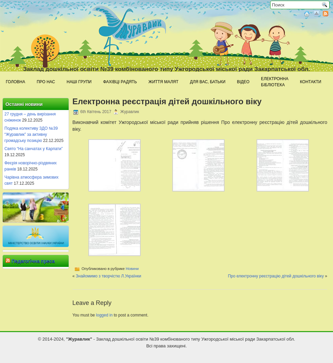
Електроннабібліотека (274, 81)
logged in (104, 315)
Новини (132, 269)
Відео (243, 81)
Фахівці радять (120, 81)
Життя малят (163, 81)
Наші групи (79, 81)
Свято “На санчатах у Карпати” (33, 148)
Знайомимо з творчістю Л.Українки (108, 276)
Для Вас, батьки (207, 81)
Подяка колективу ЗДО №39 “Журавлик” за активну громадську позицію (31, 134)
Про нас (46, 81)
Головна (15, 81)
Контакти (310, 81)
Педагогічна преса (33, 261)
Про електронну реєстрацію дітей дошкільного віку (276, 276)
